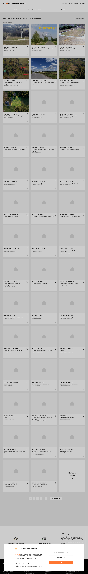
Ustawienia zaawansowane (61, 552)
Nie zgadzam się (61, 557)
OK (61, 562)
